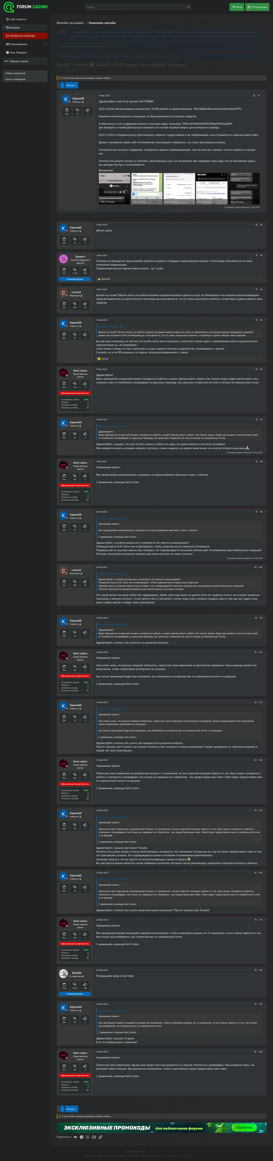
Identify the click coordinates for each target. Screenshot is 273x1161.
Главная (185, 1155)
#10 (260, 567)
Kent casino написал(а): (110, 426)
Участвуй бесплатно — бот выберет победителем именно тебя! (142, 56)
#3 (261, 255)
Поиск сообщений (15, 79)
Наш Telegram (18, 52)
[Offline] (69, 102)
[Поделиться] (254, 96)
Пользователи (18, 44)
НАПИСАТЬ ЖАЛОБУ (22, 36)
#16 (260, 872)
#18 (260, 970)
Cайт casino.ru (18, 19)
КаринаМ (65, 69)
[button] (45, 44)
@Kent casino (104, 230)
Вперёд (70, 85)
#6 (261, 369)
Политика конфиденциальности (146, 1155)
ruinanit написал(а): (108, 326)
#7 (261, 419)
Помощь (172, 1155)
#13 (260, 702)
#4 (261, 289)
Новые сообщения (15, 73)
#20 (260, 1051)
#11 (260, 617)
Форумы (15, 27)
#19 (260, 1004)
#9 (261, 511)
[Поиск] (138, 7)
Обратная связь (92, 1155)
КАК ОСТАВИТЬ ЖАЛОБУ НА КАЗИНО (82, 46)
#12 (260, 652)
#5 (261, 319)
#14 (260, 759)
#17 (260, 919)
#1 (259, 95)
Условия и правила (115, 1155)
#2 (261, 224)
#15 (260, 810)
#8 (261, 461)
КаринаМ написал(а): (110, 573)
